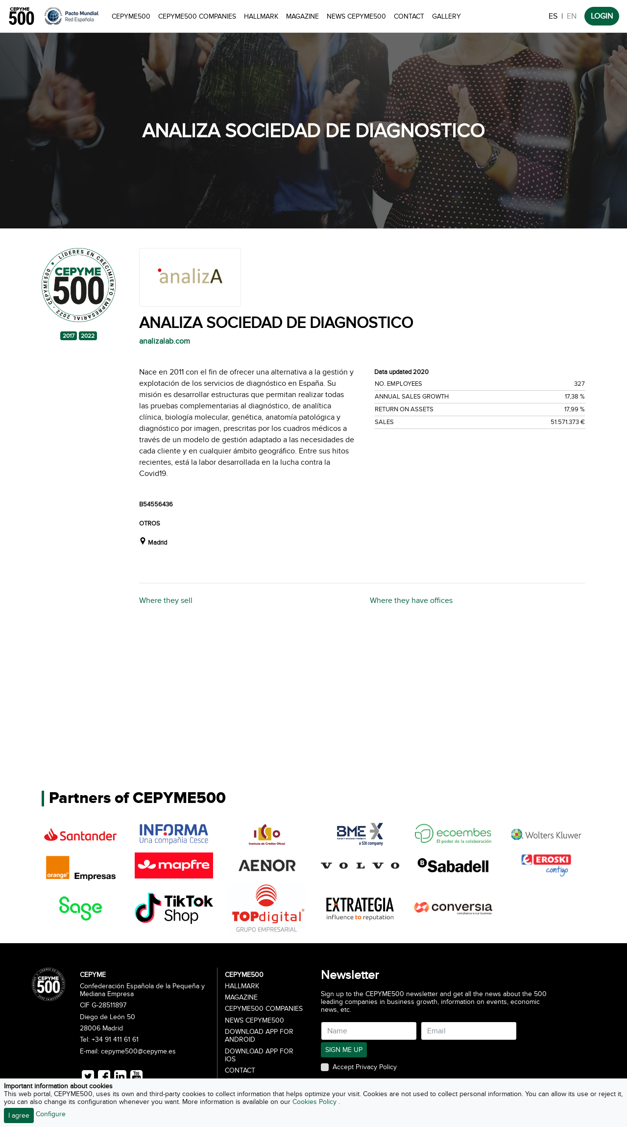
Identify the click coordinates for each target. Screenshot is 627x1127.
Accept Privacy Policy (365, 1067)
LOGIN (602, 16)
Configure (51, 1114)
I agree (18, 1115)
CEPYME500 (131, 16)
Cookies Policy (315, 1102)
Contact (409, 16)
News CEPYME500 (356, 16)
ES (553, 16)
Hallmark (261, 16)
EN (572, 16)
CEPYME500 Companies (197, 16)
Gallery (446, 16)
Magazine (302, 16)
